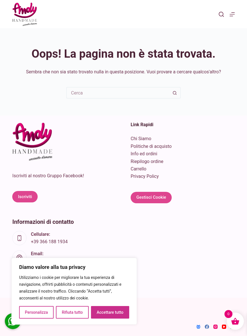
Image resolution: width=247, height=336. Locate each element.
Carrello (138, 169)
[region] (74, 291)
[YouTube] (224, 327)
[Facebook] (207, 327)
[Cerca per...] (117, 92)
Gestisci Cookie (151, 197)
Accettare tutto (110, 312)
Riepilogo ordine (147, 161)
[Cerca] (221, 14)
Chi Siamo (141, 138)
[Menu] (232, 14)
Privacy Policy (145, 176)
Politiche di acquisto (151, 146)
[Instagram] (215, 327)
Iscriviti (25, 196)
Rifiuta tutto (72, 312)
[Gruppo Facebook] (198, 327)
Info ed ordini (144, 153)
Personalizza (36, 312)
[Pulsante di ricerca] (175, 92)
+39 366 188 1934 (49, 241)
